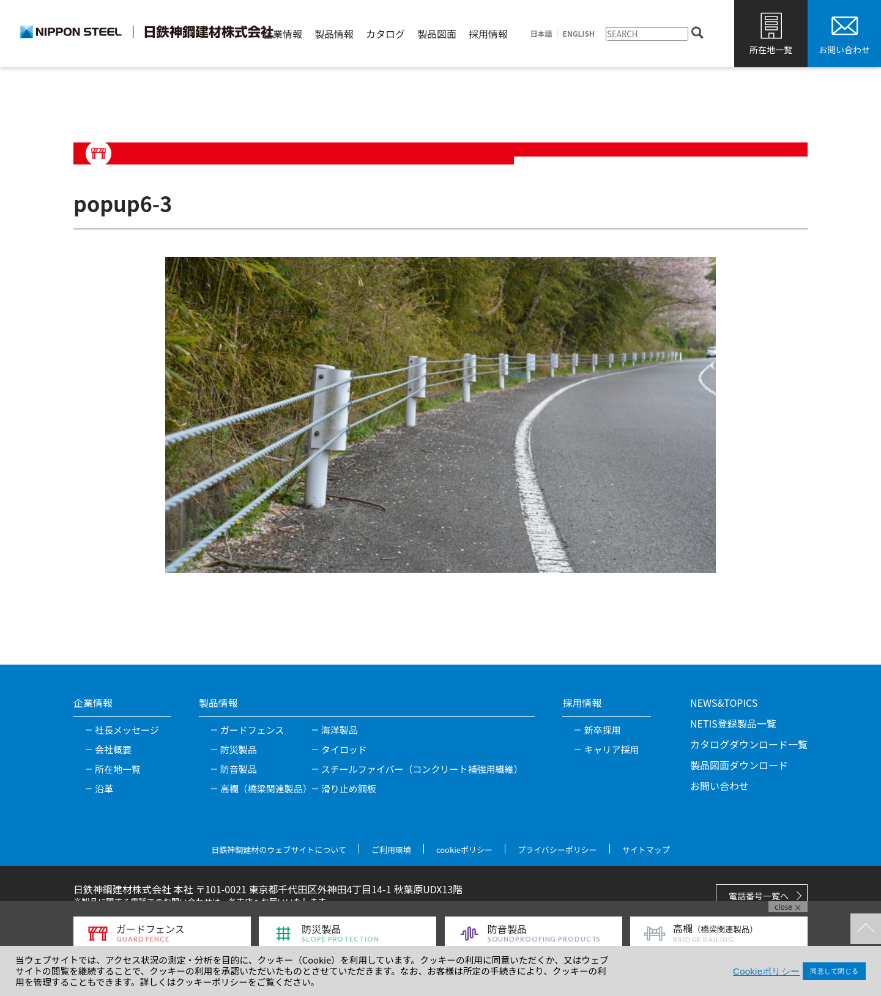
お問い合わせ (844, 49)
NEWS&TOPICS (723, 702)
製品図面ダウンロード (739, 765)
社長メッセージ (127, 729)
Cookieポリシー (766, 971)
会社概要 (113, 749)
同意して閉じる (834, 971)
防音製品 (238, 768)
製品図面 (436, 33)
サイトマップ (646, 849)
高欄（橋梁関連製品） (266, 788)
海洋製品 (339, 729)
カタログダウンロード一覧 (749, 744)
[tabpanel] (440, 415)
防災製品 (238, 749)
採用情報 (488, 33)
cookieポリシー (464, 849)
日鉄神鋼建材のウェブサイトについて (278, 849)
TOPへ (865, 928)
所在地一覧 (770, 49)
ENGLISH (579, 33)
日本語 (541, 33)
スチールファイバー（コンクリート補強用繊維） (422, 768)
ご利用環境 (391, 849)
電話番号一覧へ (759, 896)
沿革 (104, 788)
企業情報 (282, 33)
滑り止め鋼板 (348, 788)
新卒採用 (602, 729)
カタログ (385, 33)
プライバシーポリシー (557, 849)
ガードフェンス (252, 729)
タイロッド (344, 749)
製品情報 (334, 33)
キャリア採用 (611, 749)
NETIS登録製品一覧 (733, 723)
